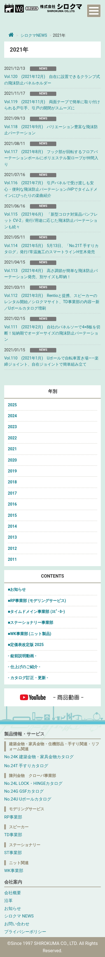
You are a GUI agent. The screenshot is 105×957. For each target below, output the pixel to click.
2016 (12, 504)
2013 (12, 537)
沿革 (8, 900)
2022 (12, 438)
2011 (12, 559)
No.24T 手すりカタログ (26, 765)
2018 (12, 482)
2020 (12, 460)
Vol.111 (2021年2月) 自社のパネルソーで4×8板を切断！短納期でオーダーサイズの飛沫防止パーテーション (52, 333)
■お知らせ (17, 589)
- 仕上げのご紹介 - (24, 667)
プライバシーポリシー (25, 931)
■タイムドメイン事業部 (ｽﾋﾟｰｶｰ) (36, 611)
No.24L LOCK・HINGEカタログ (33, 783)
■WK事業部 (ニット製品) (29, 633)
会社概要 (12, 892)
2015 (12, 515)
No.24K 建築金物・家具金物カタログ (39, 756)
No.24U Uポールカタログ (27, 799)
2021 (12, 449)
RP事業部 (13, 817)
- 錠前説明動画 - (22, 656)
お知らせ (12, 908)
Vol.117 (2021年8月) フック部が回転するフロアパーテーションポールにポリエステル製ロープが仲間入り (51, 158)
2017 (12, 493)
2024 (12, 416)
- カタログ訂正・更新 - (28, 677)
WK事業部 (13, 870)
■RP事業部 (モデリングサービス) (37, 600)
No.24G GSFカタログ (24, 791)
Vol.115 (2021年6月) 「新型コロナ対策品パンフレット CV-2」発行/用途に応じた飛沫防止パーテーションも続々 (51, 220)
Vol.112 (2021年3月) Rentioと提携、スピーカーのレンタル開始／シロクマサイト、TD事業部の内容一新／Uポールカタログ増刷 (51, 301)
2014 (12, 526)
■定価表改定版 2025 (26, 644)
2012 (12, 548)
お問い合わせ (16, 923)
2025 (12, 405)
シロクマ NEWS (19, 916)
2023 (12, 427)
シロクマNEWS (33, 35)
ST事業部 (13, 852)
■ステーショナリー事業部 (30, 622)
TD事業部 (13, 834)
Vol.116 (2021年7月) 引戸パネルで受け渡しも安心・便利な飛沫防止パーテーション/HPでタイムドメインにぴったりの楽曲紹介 (50, 189)
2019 (12, 471)
